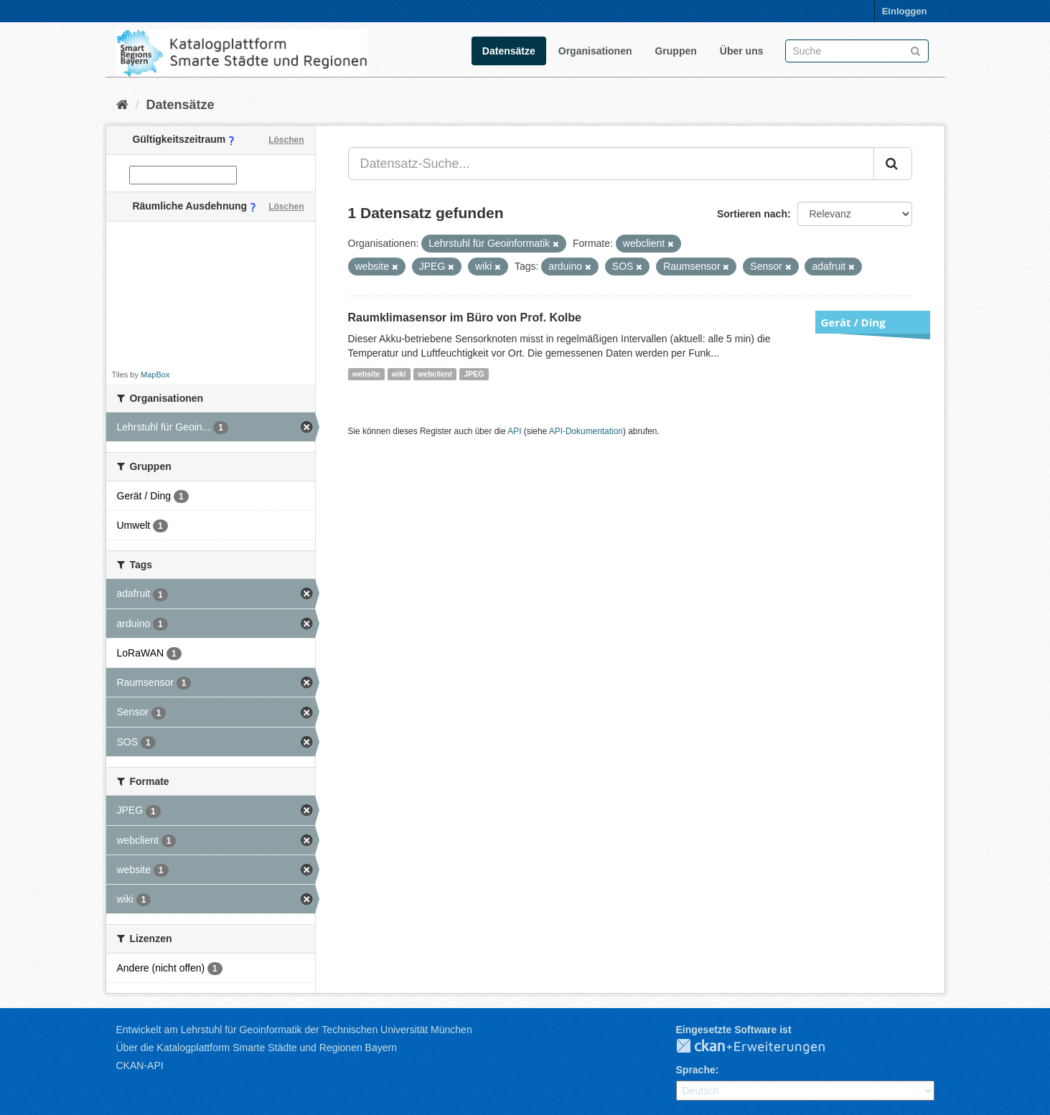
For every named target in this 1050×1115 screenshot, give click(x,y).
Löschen (286, 140)
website (366, 374)
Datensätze (508, 51)
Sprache (696, 1070)
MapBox (155, 374)
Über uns (742, 51)
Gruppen (675, 51)
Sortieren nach (752, 214)
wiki (399, 374)
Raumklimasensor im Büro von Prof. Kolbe (464, 317)
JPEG (474, 374)
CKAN (762, 1046)
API (514, 431)
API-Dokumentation (586, 431)
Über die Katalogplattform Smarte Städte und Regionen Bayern (256, 1047)
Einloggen (904, 11)
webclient (435, 374)
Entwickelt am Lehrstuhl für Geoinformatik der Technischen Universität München (294, 1029)
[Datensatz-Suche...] (611, 163)
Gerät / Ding (853, 322)
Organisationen (595, 51)
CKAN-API (140, 1065)
